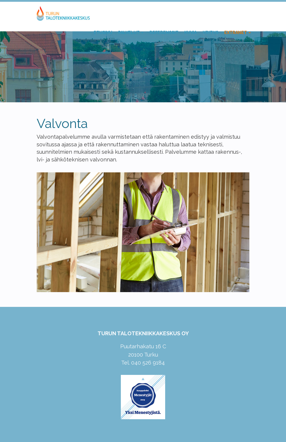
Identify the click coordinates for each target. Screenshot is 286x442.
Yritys (210, 32)
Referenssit (164, 32)
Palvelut (131, 32)
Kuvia (190, 32)
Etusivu (103, 32)
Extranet (237, 32)
